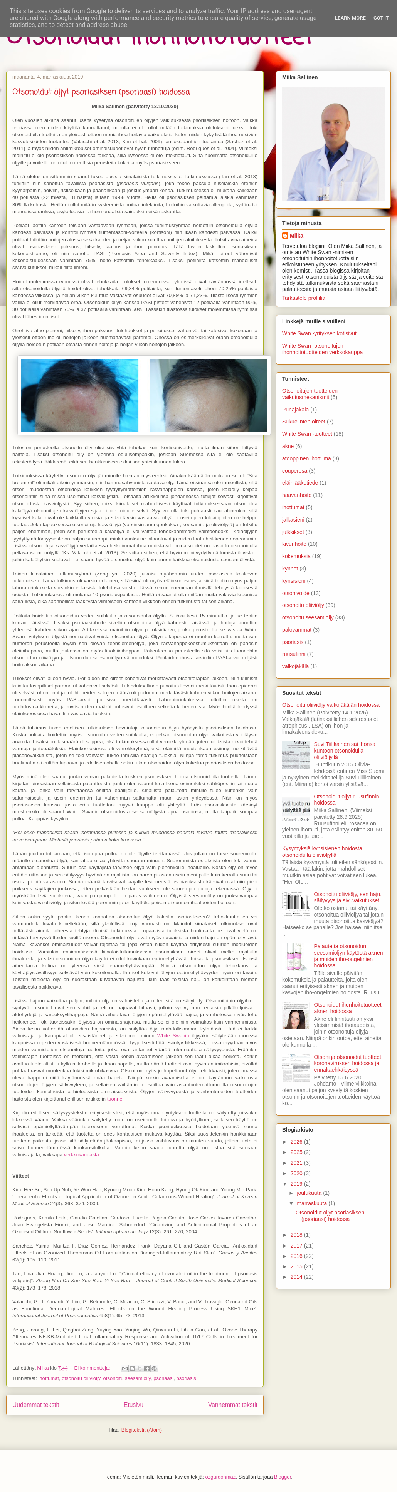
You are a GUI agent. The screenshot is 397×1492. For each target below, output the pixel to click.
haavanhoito (296, 495)
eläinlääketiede (300, 483)
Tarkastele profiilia (303, 298)
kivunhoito (294, 544)
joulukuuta (310, 1193)
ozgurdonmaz (220, 1477)
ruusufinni (294, 654)
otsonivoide (296, 593)
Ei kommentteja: (92, 1368)
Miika (296, 235)
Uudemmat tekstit (35, 1405)
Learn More (350, 18)
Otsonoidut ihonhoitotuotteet (159, 37)
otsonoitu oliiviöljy (81, 1378)
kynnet (290, 568)
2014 (297, 1277)
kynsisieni (294, 581)
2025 (297, 1152)
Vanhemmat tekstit (232, 1405)
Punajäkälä (295, 409)
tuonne (115, 1099)
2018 (297, 1235)
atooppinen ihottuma (306, 458)
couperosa (294, 471)
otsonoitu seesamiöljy (127, 1378)
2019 (297, 1184)
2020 (297, 1173)
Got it (381, 18)
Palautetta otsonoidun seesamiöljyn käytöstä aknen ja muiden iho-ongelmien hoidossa (348, 955)
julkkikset (293, 532)
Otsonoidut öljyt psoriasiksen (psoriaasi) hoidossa (101, 92)
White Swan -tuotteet (307, 434)
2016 (297, 1256)
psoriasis (186, 1378)
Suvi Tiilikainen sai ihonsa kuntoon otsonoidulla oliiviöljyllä (345, 750)
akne (288, 446)
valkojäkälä (295, 666)
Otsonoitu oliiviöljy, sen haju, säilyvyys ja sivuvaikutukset (348, 897)
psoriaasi (163, 1378)
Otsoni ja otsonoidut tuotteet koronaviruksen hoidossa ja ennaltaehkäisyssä (347, 1063)
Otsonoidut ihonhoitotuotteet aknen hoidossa (348, 1008)
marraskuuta (312, 1203)
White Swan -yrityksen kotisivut (319, 333)
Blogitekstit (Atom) (141, 1430)
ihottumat (48, 1378)
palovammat (296, 630)
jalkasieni (293, 520)
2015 (297, 1266)
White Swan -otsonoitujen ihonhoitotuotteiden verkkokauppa (322, 349)
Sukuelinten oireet (303, 421)
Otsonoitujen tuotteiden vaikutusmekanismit (310, 394)
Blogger (282, 1477)
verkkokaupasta (81, 1154)
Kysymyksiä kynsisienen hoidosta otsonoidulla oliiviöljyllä (322, 851)
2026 (297, 1142)
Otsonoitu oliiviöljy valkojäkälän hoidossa (331, 705)
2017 (297, 1246)
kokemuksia (296, 556)
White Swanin (173, 1036)
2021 (297, 1163)
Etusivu (133, 1405)
